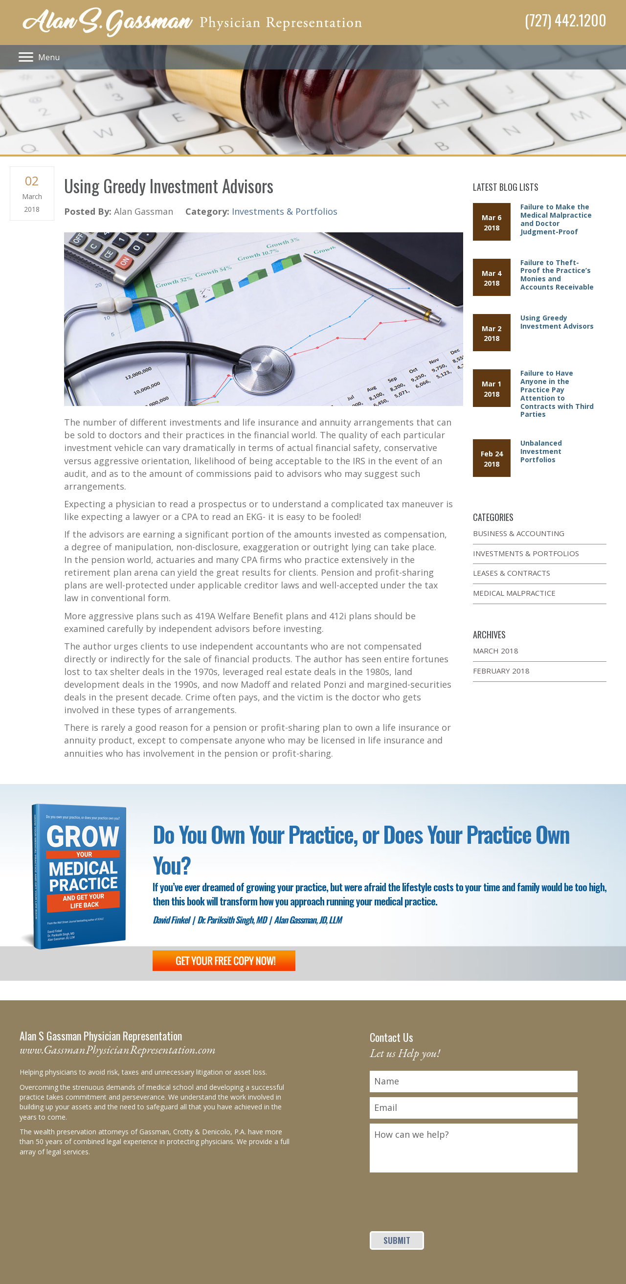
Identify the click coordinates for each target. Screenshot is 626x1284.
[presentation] (444, 1196)
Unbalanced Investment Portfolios (541, 451)
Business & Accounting (518, 533)
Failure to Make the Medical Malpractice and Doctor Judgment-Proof (556, 219)
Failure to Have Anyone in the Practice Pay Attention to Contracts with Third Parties (557, 393)
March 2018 (495, 650)
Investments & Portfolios (284, 211)
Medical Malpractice (514, 593)
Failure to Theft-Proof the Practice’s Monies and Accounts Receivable (557, 275)
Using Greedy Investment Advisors (557, 322)
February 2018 (501, 671)
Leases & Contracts (511, 573)
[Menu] (39, 57)
